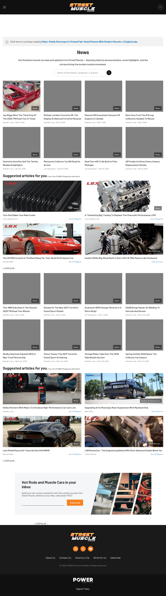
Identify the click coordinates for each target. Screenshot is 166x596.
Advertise (115, 557)
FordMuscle (158, 411)
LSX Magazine (76, 219)
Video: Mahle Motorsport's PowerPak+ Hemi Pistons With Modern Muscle (81, 41)
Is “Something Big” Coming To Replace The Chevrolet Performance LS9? (120, 215)
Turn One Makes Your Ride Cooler (19, 215)
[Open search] (160, 7)
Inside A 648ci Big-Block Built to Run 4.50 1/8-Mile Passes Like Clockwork (121, 258)
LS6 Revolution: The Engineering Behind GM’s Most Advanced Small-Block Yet (123, 450)
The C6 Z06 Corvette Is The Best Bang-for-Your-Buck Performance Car (38, 258)
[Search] (109, 72)
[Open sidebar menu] (4, 7)
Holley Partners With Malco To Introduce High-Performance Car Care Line (39, 407)
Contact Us (65, 557)
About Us (50, 557)
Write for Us (99, 557)
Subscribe (75, 502)
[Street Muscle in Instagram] (75, 548)
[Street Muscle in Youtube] (90, 548)
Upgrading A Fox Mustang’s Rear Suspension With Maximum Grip (116, 407)
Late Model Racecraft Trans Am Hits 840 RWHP (26, 450)
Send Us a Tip (82, 557)
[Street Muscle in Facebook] (83, 548)
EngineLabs (130, 41)
